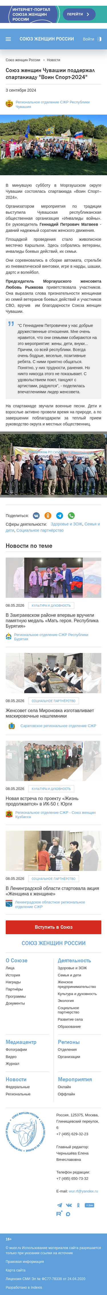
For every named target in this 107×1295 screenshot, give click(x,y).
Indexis (36, 1288)
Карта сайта (16, 1270)
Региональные (18, 1094)
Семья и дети (69, 975)
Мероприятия (75, 1079)
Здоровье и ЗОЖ (66, 524)
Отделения (67, 1049)
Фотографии (16, 1049)
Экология (66, 1001)
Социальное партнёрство (40, 530)
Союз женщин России (47, 39)
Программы (16, 996)
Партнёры (14, 989)
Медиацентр (21, 1042)
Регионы (69, 1042)
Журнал (12, 1063)
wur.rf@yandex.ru (83, 1191)
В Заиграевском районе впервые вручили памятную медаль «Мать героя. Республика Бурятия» (52, 621)
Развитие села (70, 1019)
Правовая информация (25, 1262)
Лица (10, 968)
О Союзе (16, 960)
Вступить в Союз (53, 927)
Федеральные (18, 1087)
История (13, 975)
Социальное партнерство (68, 1010)
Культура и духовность (51, 605)
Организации (69, 1057)
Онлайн (64, 1087)
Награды (13, 982)
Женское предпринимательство (77, 984)
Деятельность (74, 960)
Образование (69, 1026)
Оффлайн (66, 1094)
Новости (16, 1079)
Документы (15, 1003)
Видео (11, 1057)
